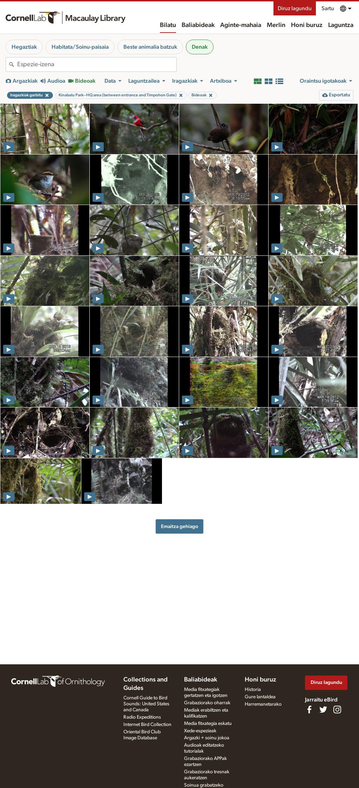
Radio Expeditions (142, 717)
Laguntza (340, 25)
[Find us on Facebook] (309, 709)
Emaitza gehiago (179, 526)
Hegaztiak (24, 47)
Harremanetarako (263, 704)
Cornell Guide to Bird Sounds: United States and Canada (146, 704)
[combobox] (96, 64)
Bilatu (168, 25)
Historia (253, 689)
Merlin (276, 25)
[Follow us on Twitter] (323, 709)
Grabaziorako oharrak (207, 702)
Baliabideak (198, 25)
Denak (200, 47)
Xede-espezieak (200, 730)
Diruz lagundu (295, 8)
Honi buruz (307, 25)
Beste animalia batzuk (150, 47)
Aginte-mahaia (240, 25)
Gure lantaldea (260, 696)
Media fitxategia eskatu (208, 723)
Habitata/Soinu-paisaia (80, 47)
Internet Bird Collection (147, 724)
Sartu (327, 8)
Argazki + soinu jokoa (206, 737)
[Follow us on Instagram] (337, 709)
